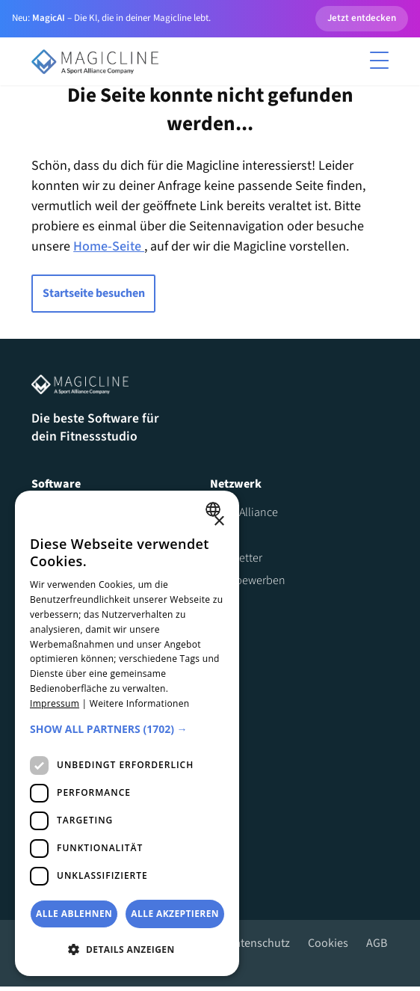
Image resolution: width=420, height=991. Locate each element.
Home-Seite (108, 248)
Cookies (328, 947)
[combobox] (215, 509)
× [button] (218, 521)
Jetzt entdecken (361, 18)
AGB (376, 947)
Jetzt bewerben (247, 584)
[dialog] (127, 733)
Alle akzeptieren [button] (175, 913)
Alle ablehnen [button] (74, 913)
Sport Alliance (244, 516)
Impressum (54, 703)
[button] (127, 729)
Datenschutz (258, 947)
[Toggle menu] (380, 61)
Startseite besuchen (93, 294)
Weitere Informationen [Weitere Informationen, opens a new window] (140, 703)
